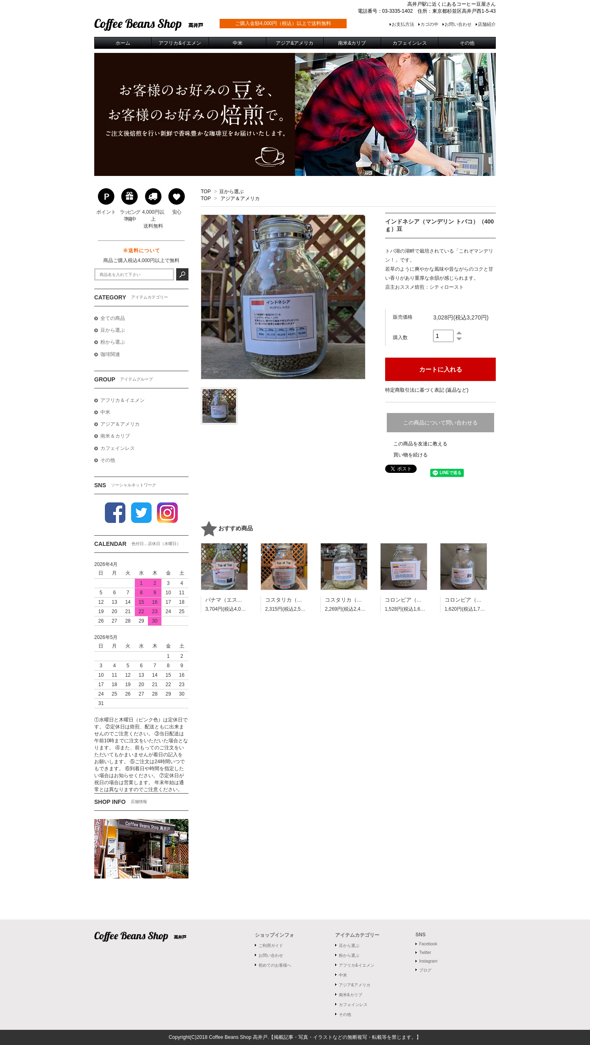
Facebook (428, 944)
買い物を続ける (410, 455)
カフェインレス (353, 1004)
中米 (343, 975)
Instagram (428, 961)
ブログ (425, 970)
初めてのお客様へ (275, 965)
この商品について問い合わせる (440, 423)
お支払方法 (403, 24)
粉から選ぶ (349, 955)
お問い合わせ (458, 24)
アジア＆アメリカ (240, 198)
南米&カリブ (350, 995)
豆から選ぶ (231, 191)
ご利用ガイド (271, 945)
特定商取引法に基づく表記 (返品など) (426, 390)
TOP (206, 191)
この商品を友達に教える (420, 444)
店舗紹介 (487, 24)
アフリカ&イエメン (356, 965)
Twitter (425, 952)
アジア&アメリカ (354, 985)
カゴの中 (429, 24)
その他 (345, 1014)
